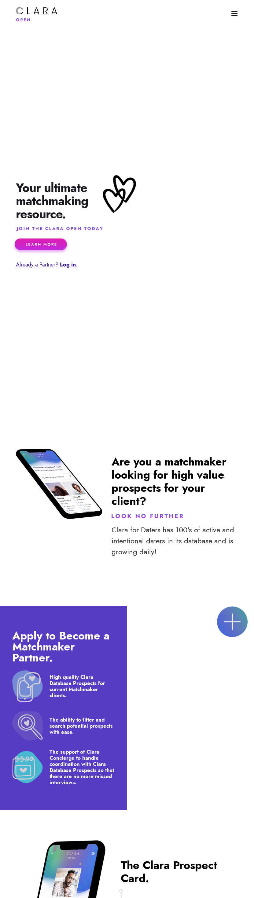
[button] (234, 13)
